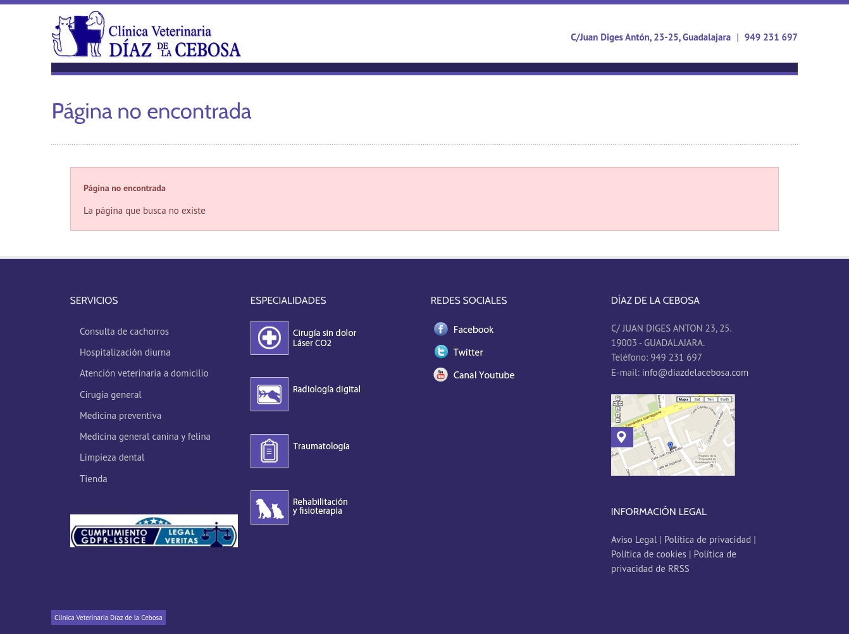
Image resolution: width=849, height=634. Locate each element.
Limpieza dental (112, 457)
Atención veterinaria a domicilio (144, 373)
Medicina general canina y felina (145, 436)
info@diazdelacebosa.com (695, 372)
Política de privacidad (708, 539)
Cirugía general (111, 394)
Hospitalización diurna (125, 352)
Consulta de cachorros (124, 331)
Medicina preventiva (120, 415)
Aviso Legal (635, 539)
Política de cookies (648, 554)
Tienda (94, 479)
